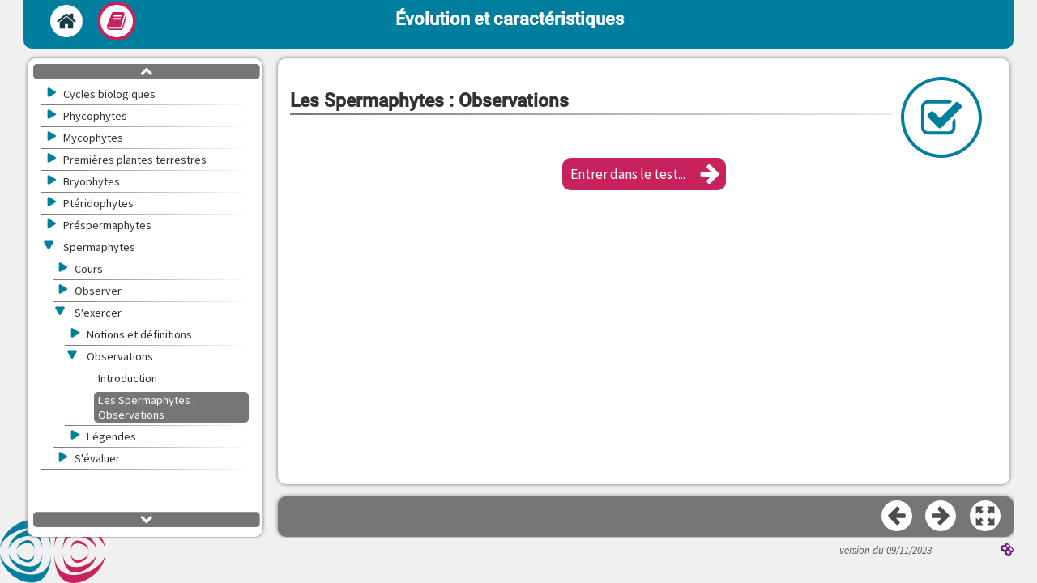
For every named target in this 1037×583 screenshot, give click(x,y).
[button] (644, 174)
